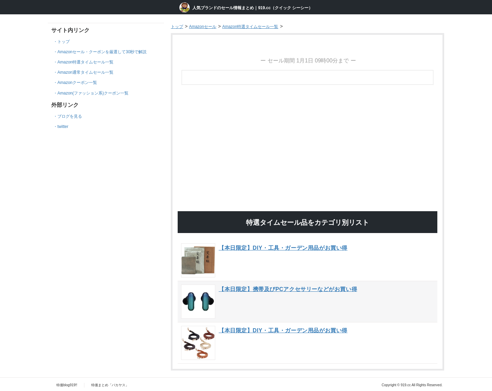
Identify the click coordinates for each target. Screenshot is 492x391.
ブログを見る (69, 116)
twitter (62, 126)
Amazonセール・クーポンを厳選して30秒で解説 (102, 51)
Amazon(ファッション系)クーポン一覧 (92, 93)
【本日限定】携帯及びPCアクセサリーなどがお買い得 (288, 289)
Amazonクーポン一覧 (77, 82)
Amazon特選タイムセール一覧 (85, 62)
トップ (63, 41)
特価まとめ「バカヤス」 (110, 385)
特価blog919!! (66, 385)
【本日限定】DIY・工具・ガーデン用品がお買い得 (283, 248)
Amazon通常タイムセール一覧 (85, 72)
